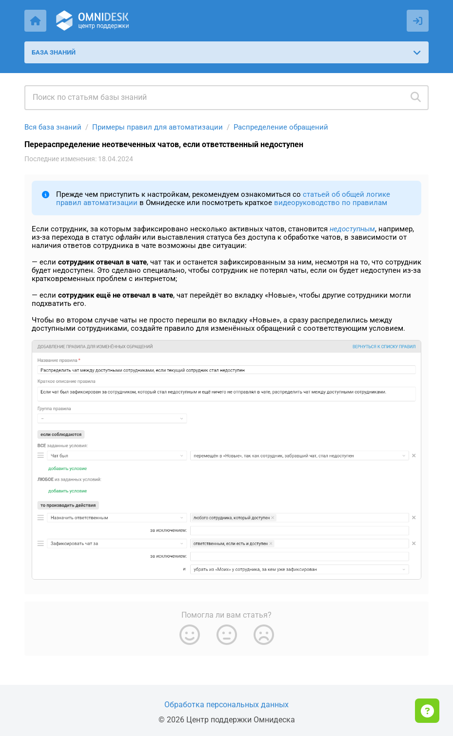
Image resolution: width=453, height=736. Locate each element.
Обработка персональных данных (226, 704)
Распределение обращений (281, 127)
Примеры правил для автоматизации (157, 127)
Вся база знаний (52, 127)
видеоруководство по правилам (330, 202)
